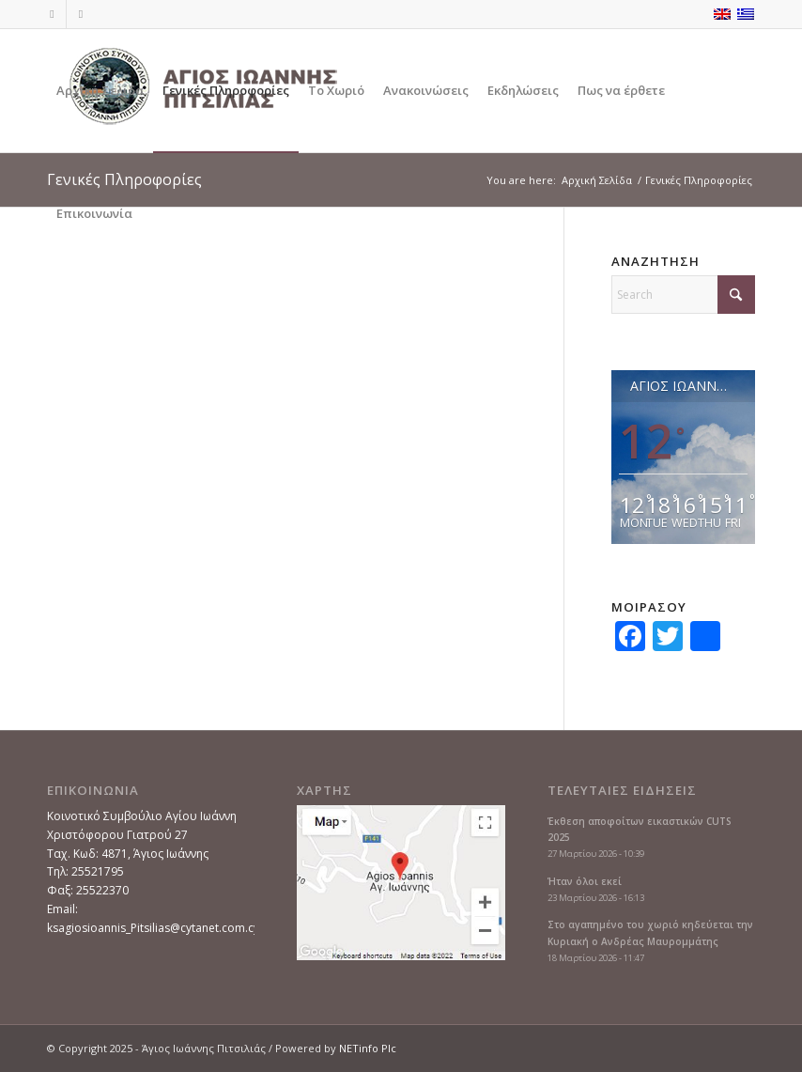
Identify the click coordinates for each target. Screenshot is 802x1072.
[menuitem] (100, 90)
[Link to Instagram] (81, 14)
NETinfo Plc (367, 1048)
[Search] (683, 294)
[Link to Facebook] (52, 14)
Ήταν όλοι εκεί (585, 881)
